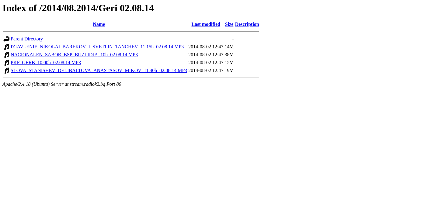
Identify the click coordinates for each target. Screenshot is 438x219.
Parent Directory (27, 38)
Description (247, 24)
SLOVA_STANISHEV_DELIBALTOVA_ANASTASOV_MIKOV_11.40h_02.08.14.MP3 (99, 70)
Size (229, 24)
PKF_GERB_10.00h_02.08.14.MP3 (46, 62)
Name (99, 24)
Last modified (206, 24)
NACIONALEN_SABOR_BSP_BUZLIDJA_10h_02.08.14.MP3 (74, 54)
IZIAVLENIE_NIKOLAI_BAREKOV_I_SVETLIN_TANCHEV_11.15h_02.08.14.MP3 (97, 46)
